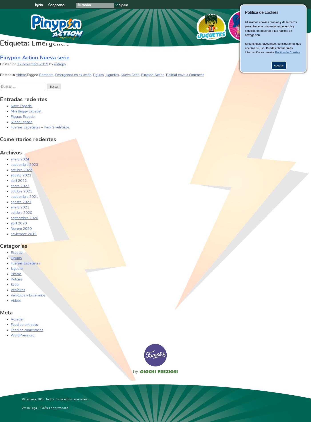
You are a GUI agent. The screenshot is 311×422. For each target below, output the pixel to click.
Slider (15, 284)
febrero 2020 (21, 228)
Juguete (17, 268)
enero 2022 (20, 186)
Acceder (17, 319)
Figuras (98, 74)
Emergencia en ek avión (73, 74)
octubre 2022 (21, 170)
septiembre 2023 (24, 164)
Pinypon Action (57, 27)
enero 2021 (20, 207)
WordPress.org (22, 335)
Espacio (17, 252)
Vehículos (18, 290)
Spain (123, 5)
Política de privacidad (54, 408)
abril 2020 (19, 223)
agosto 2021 (21, 202)
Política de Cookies (287, 52)
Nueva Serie (130, 74)
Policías (16, 279)
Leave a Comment (190, 74)
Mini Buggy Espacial (26, 111)
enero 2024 (20, 159)
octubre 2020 (21, 212)
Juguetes (209, 25)
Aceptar (279, 65)
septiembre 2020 (24, 218)
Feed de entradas (24, 324)
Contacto (56, 5)
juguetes (112, 74)
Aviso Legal (30, 408)
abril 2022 (19, 180)
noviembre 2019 (24, 234)
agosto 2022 (21, 175)
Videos (21, 74)
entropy (60, 64)
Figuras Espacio (23, 116)
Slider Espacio (21, 122)
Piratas (16, 274)
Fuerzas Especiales (25, 263)
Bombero (46, 74)
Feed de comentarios (27, 330)
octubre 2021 (21, 191)
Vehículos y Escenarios (28, 295)
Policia (171, 74)
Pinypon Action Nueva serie (35, 57)
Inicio (39, 5)
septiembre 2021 (24, 196)
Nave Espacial (21, 106)
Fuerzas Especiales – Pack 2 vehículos (40, 127)
